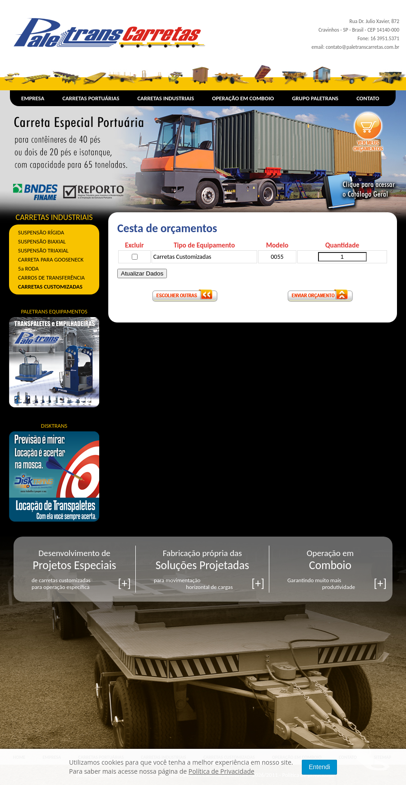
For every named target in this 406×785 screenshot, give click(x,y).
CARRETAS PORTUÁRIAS (90, 98)
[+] (124, 583)
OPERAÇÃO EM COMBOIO (243, 98)
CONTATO (367, 98)
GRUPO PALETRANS (315, 98)
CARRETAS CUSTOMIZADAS (50, 286)
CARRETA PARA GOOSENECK (50, 259)
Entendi (319, 767)
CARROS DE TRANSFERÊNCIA (51, 277)
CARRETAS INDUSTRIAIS (166, 98)
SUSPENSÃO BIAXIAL (42, 241)
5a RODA (28, 268)
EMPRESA (32, 98)
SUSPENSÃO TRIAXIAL (43, 250)
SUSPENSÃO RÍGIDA (41, 232)
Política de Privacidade (221, 771)
